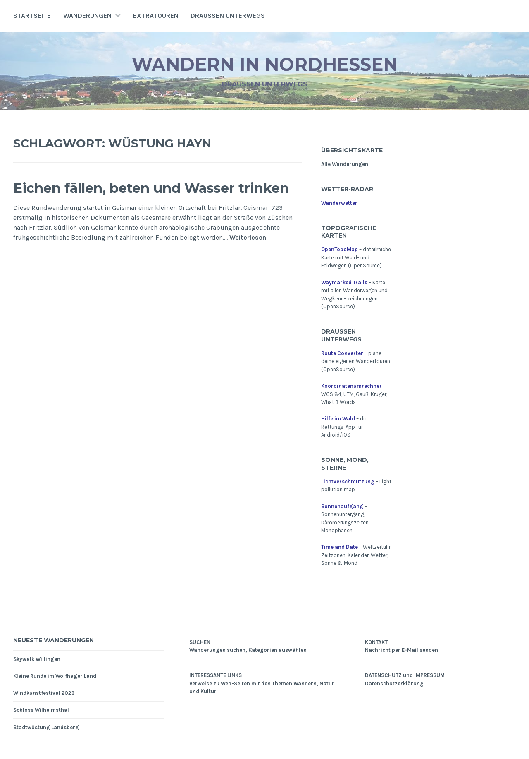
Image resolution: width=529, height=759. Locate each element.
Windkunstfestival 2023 (44, 693)
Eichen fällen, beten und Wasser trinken (146, 197)
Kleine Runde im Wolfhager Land (54, 676)
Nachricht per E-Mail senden (401, 650)
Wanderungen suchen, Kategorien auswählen (248, 650)
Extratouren (156, 15)
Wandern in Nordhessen (265, 63)
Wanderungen (87, 15)
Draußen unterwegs (228, 15)
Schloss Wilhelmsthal (41, 710)
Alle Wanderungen (344, 164)
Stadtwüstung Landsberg (46, 727)
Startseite (32, 15)
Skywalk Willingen (36, 659)
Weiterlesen (247, 258)
